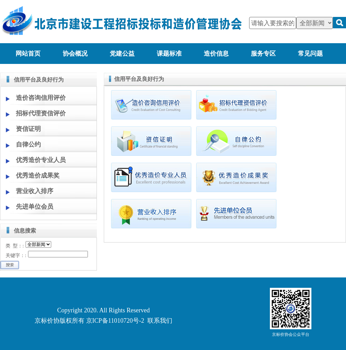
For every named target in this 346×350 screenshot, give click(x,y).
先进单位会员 (34, 206)
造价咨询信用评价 (41, 97)
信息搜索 (25, 231)
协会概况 (75, 53)
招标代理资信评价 (41, 113)
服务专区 (263, 53)
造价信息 (216, 53)
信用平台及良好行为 (39, 80)
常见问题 (310, 53)
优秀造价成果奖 (38, 175)
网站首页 (28, 53)
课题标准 (169, 53)
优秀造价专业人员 (41, 160)
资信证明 (28, 128)
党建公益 (122, 53)
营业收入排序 (34, 191)
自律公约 (28, 144)
